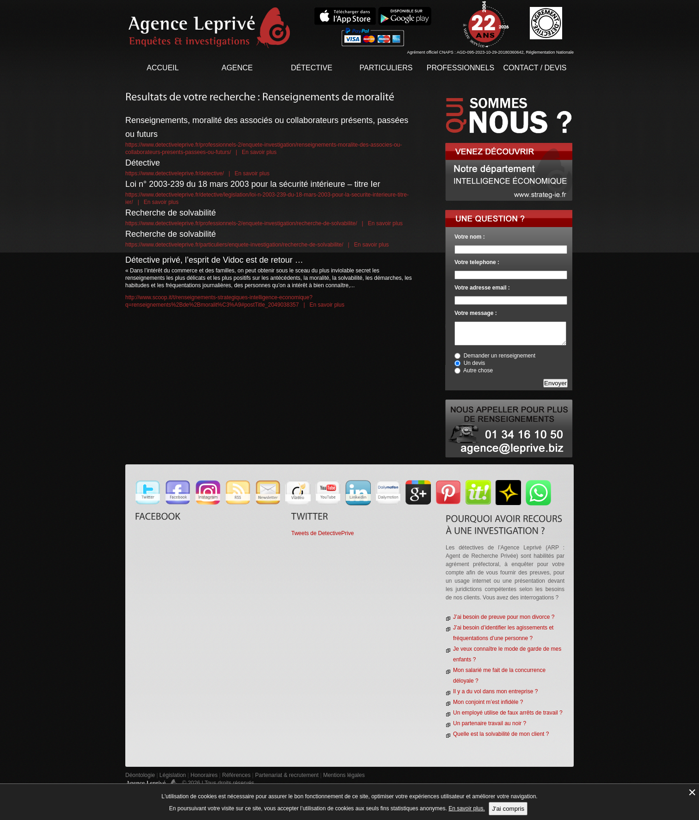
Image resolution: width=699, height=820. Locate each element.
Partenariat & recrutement (287, 775)
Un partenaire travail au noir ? (489, 723)
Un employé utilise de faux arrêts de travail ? (508, 712)
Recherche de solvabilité (170, 212)
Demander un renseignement (499, 355)
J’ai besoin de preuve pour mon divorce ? (503, 617)
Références (236, 775)
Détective (311, 68)
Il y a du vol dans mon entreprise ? (495, 691)
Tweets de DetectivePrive (322, 533)
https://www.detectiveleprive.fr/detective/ (174, 173)
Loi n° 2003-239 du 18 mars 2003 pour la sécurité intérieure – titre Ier (252, 184)
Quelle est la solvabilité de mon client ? (501, 734)
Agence (237, 68)
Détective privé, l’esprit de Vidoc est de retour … (214, 260)
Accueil (162, 68)
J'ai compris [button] (508, 808)
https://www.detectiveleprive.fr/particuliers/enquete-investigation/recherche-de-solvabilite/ (234, 244)
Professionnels (461, 68)
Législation (172, 775)
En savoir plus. (466, 808)
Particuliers (386, 68)
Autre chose (478, 370)
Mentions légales (344, 775)
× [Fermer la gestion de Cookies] (692, 792)
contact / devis (534, 68)
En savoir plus (259, 152)
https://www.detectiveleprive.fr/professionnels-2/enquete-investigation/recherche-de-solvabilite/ (241, 223)
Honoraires (204, 775)
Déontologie (140, 775)
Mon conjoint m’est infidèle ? (488, 702)
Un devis (474, 363)
